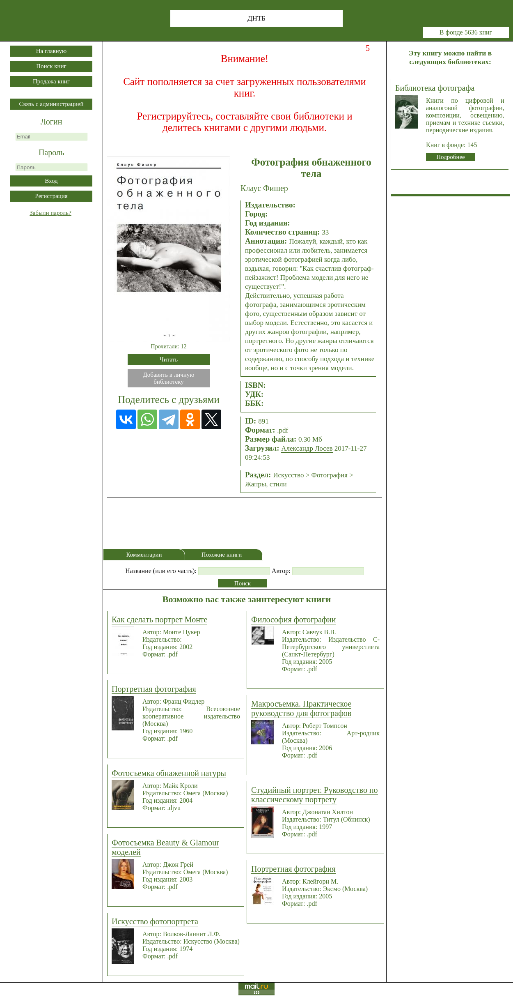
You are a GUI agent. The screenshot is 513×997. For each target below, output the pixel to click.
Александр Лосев (306, 448)
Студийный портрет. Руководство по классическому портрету (314, 794)
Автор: (281, 570)
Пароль (51, 152)
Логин (51, 121)
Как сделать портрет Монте (159, 619)
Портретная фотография (154, 688)
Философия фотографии (293, 619)
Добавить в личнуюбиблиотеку (169, 378)
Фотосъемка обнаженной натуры (169, 773)
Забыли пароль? (50, 213)
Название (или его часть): (161, 570)
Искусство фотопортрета (155, 921)
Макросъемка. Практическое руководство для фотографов (301, 708)
